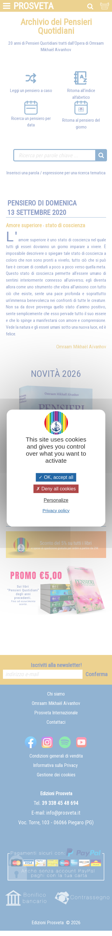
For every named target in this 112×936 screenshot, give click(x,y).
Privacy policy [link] (56, 510)
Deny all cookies (56, 488)
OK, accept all (56, 477)
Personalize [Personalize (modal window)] (56, 500)
